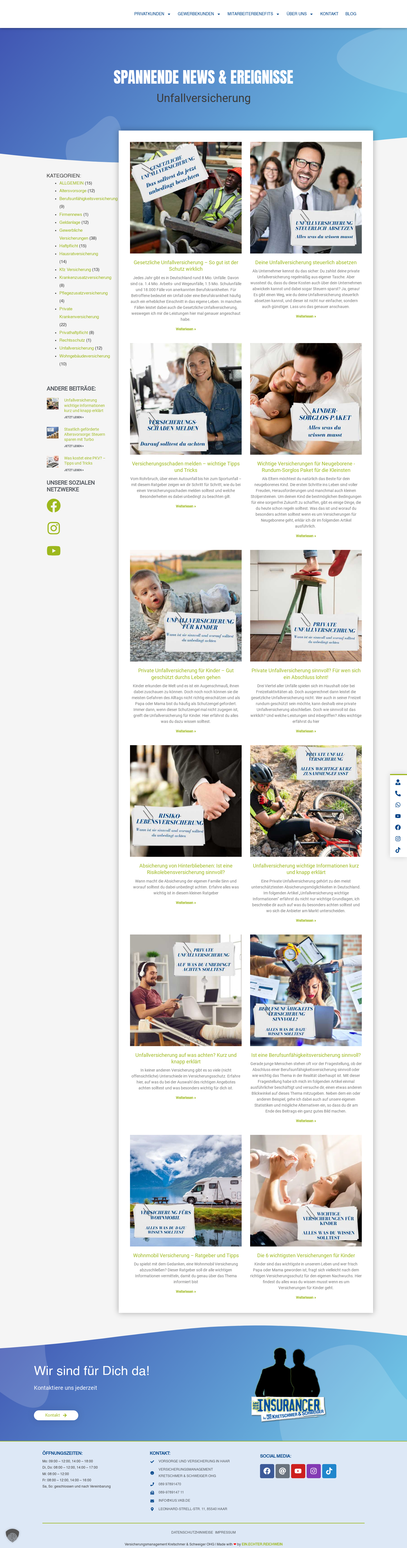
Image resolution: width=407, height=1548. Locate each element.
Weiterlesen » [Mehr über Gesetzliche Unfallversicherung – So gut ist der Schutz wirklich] (186, 329)
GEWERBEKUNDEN (199, 14)
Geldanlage (69, 222)
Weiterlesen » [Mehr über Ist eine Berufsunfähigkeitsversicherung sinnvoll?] (306, 1121)
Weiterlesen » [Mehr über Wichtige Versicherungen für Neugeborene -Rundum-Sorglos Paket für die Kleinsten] (306, 536)
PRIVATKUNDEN (152, 14)
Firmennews (70, 215)
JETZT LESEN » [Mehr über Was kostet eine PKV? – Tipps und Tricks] (74, 470)
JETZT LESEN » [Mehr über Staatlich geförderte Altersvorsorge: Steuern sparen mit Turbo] (74, 446)
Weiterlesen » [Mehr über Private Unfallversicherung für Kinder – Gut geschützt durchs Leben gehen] (186, 731)
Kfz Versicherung (75, 270)
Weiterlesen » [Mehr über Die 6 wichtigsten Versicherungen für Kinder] (306, 1298)
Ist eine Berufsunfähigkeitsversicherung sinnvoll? (306, 1055)
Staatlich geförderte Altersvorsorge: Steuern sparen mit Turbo (84, 434)
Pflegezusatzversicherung (83, 293)
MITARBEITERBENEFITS (254, 14)
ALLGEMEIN (71, 183)
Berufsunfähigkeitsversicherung (88, 199)
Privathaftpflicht (73, 333)
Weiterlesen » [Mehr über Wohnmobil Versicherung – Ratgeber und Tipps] (186, 1292)
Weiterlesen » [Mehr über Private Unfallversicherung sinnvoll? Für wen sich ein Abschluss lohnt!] (306, 731)
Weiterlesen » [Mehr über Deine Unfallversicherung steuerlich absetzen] (306, 316)
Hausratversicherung (78, 254)
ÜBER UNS (300, 14)
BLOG (350, 14)
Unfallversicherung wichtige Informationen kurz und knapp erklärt (84, 405)
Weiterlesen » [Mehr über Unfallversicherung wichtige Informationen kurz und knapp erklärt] (306, 921)
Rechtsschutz (72, 340)
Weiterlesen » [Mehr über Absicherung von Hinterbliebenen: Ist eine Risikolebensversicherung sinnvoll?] (186, 903)
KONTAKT (329, 14)
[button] (12, 1535)
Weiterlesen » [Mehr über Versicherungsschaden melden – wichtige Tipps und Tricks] (186, 506)
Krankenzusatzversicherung (85, 278)
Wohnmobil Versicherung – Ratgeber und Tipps (186, 1255)
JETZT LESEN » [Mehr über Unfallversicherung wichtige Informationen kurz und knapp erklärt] (74, 417)
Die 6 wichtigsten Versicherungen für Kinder (306, 1255)
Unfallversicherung (76, 348)
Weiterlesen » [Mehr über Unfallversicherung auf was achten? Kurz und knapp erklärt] (186, 1098)
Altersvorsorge (72, 191)
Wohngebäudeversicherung (84, 356)
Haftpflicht (68, 246)
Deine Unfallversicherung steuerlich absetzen (306, 262)
